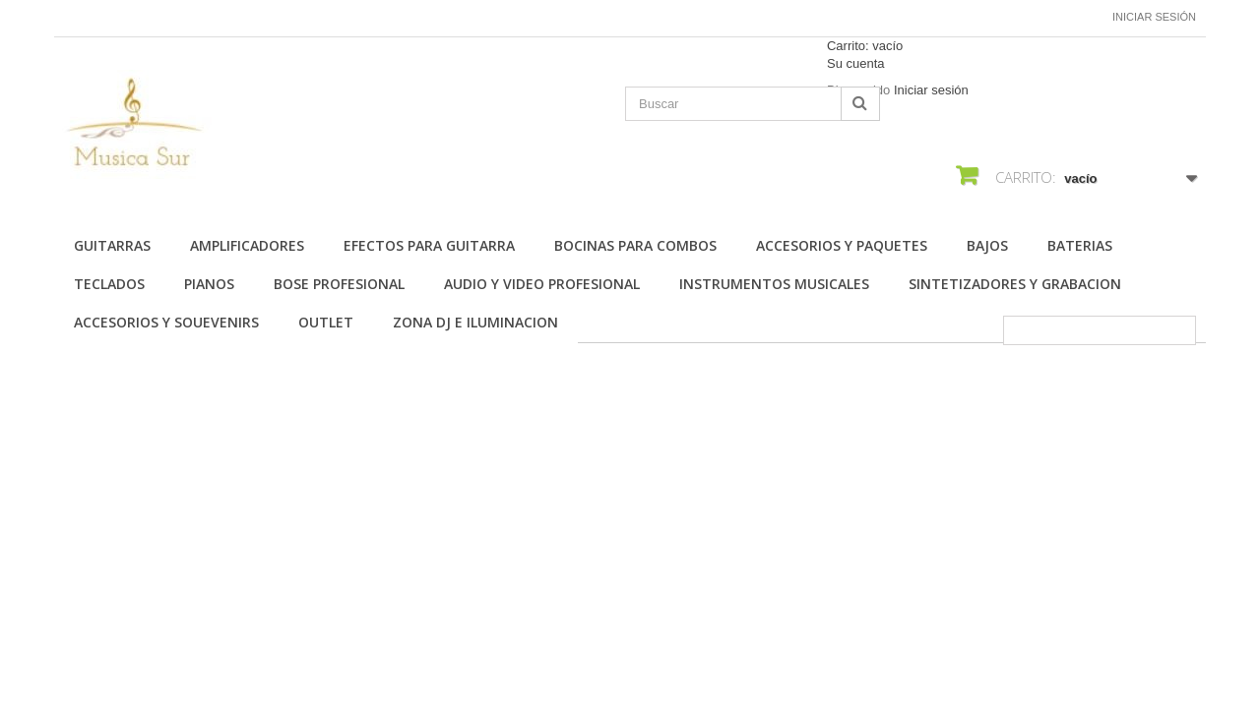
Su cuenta (856, 63)
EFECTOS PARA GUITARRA (429, 245)
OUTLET (325, 322)
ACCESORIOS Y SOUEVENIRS (166, 322)
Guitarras (112, 245)
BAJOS (987, 245)
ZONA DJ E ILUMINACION (475, 322)
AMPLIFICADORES (247, 245)
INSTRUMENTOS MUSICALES (774, 283)
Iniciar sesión (1154, 17)
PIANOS (209, 283)
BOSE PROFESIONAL (339, 283)
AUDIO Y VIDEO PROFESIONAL (542, 283)
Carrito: (865, 45)
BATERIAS (1079, 245)
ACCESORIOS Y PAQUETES (841, 245)
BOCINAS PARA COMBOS (635, 245)
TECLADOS (109, 283)
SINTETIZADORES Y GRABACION (1015, 283)
